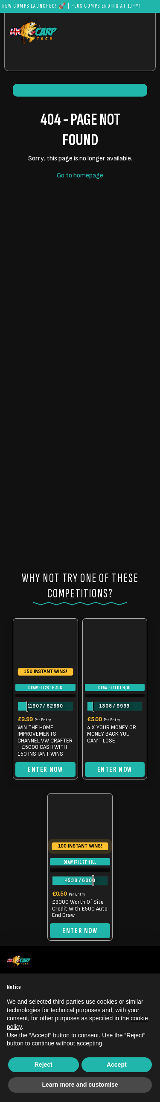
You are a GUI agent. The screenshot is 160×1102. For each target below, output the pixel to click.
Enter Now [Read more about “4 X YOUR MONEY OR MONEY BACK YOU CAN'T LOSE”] (114, 769)
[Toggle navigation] (131, 60)
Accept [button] (117, 1064)
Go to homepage (80, 175)
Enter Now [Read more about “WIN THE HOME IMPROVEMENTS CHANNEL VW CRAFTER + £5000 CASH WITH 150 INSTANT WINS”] (45, 769)
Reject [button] (43, 1064)
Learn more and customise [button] (80, 1084)
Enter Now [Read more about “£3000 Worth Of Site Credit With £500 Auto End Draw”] (79, 930)
